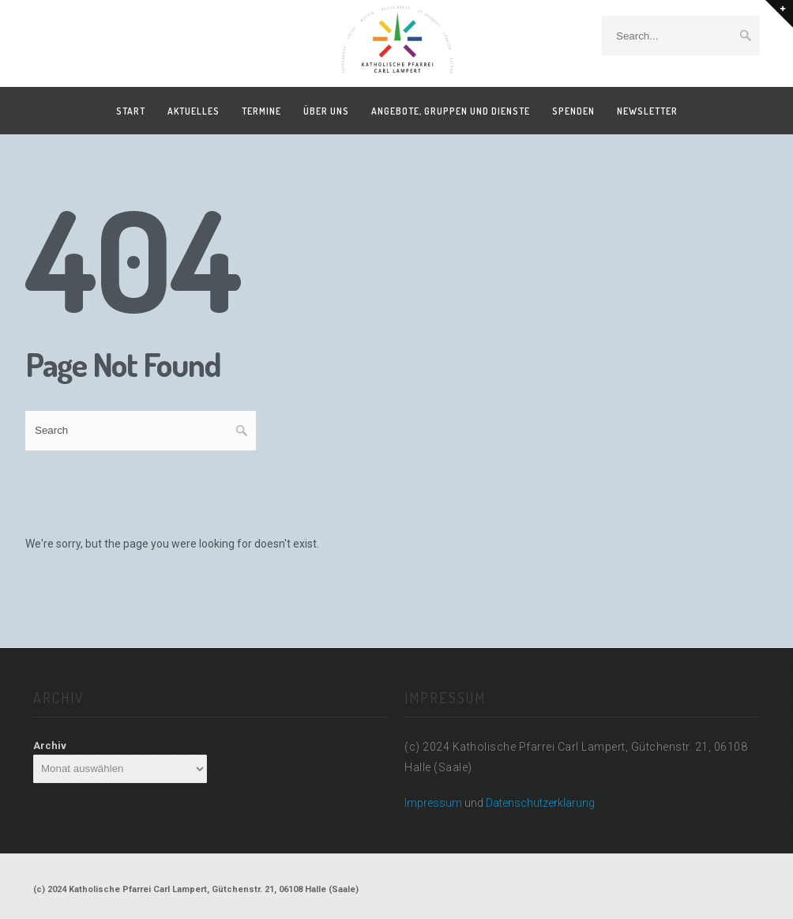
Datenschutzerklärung (540, 803)
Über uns (326, 111)
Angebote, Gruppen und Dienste (450, 111)
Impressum (433, 803)
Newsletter (647, 111)
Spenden (573, 111)
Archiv (49, 745)
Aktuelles (193, 111)
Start (130, 111)
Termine (261, 111)
